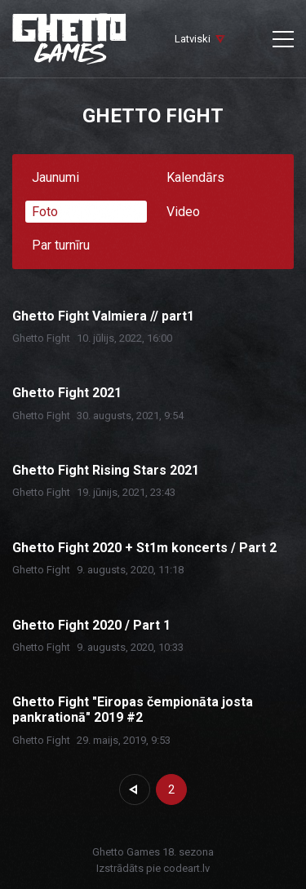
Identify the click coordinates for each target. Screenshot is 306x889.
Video (183, 211)
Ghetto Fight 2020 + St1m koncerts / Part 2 (144, 547)
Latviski (193, 39)
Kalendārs (195, 177)
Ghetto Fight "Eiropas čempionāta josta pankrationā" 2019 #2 (132, 709)
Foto (45, 211)
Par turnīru (61, 245)
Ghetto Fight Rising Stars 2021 (105, 470)
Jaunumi (55, 177)
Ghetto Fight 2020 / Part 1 (91, 625)
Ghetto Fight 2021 (67, 392)
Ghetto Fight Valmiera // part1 (103, 316)
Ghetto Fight (41, 338)
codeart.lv (186, 868)
